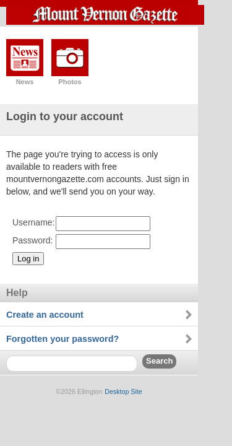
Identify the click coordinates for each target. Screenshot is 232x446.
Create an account (45, 315)
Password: (32, 240)
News (25, 81)
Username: (33, 222)
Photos (69, 81)
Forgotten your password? (62, 339)
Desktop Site (123, 391)
